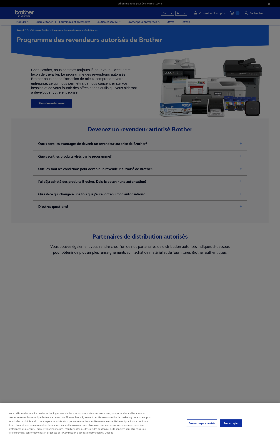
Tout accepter (231, 423)
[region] (140, 423)
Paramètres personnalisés (202, 423)
